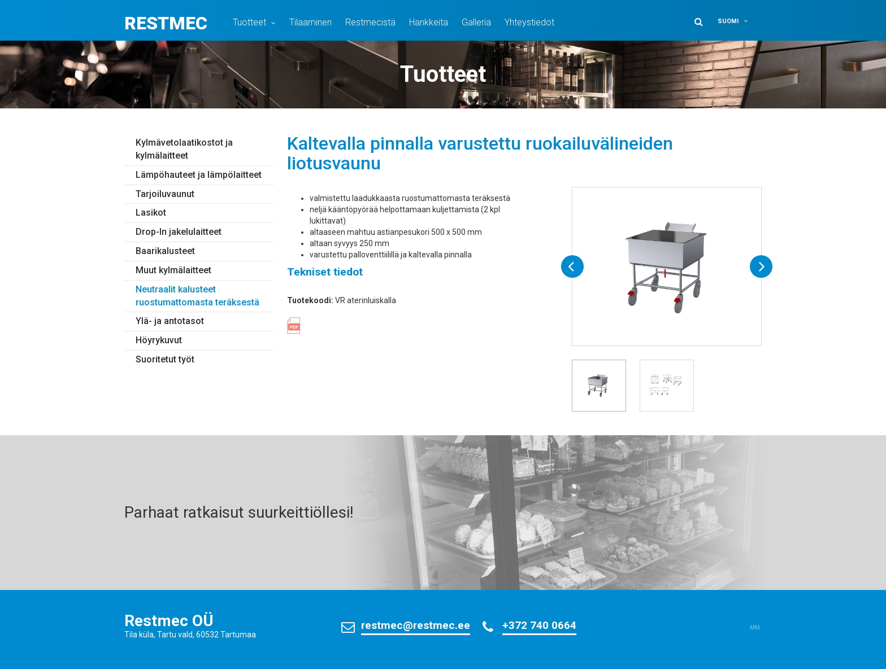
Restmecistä (370, 22)
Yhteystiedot (529, 22)
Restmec (165, 23)
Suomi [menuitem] (728, 21)
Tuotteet (249, 22)
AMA (755, 628)
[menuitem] (738, 21)
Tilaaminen (310, 22)
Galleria (476, 22)
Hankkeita (428, 22)
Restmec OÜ (169, 620)
